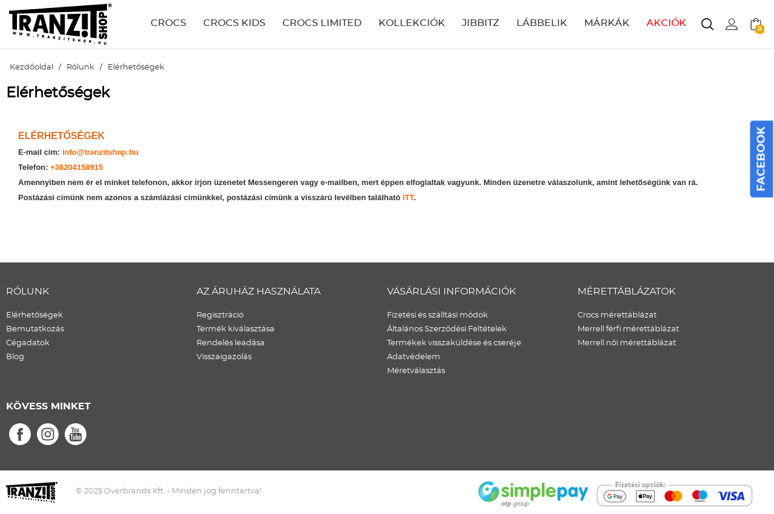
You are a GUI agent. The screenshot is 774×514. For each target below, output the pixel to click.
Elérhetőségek (34, 315)
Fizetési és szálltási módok (437, 315)
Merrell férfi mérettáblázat (628, 329)
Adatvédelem (413, 357)
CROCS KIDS (234, 23)
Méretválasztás (416, 371)
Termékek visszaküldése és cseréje (454, 343)
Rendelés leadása (231, 343)
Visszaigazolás (224, 357)
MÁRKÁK (606, 23)
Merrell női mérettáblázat (626, 343)
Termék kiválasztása (236, 329)
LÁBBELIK (541, 23)
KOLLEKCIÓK (412, 23)
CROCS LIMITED (322, 23)
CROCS (168, 23)
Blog (15, 357)
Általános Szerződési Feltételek (447, 329)
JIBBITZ (480, 23)
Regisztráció (220, 315)
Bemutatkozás (35, 329)
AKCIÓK (666, 23)
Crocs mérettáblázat (617, 315)
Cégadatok (28, 343)
